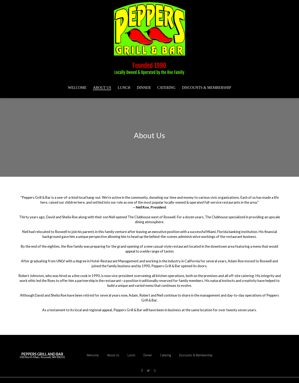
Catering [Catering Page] (166, 88)
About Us (114, 354)
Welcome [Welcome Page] (77, 88)
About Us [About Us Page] (102, 88)
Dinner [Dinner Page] (144, 88)
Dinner (148, 354)
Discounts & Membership (197, 354)
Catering (166, 354)
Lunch (132, 354)
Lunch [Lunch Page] (124, 88)
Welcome (94, 354)
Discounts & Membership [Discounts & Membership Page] (206, 88)
